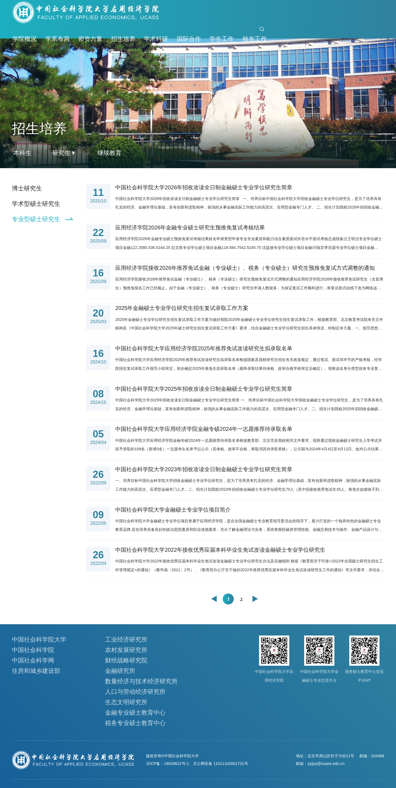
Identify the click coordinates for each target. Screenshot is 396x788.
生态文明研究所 (126, 702)
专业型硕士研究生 (36, 219)
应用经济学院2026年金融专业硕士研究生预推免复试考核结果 (190, 227)
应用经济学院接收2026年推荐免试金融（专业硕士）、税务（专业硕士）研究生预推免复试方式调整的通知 (245, 268)
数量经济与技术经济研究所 (141, 681)
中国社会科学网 (33, 660)
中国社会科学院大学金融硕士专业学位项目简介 (173, 510)
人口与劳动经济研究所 (135, 691)
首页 (244, 32)
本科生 (22, 152)
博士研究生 (27, 188)
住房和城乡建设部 (36, 670)
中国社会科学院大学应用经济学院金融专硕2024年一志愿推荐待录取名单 (203, 429)
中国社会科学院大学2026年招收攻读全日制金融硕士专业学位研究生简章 (203, 187)
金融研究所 (120, 670)
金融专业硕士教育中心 (135, 712)
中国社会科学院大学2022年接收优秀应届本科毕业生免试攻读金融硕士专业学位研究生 (220, 550)
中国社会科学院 (33, 650)
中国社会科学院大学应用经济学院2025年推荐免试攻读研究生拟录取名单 (203, 348)
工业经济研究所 (126, 639)
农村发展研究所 (126, 650)
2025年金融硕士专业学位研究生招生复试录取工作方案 (181, 308)
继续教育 (109, 152)
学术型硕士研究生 (36, 203)
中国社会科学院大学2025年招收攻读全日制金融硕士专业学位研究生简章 (203, 389)
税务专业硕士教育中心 (135, 723)
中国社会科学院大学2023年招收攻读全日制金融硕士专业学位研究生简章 (203, 469)
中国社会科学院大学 (39, 639)
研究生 (61, 152)
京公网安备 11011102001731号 (220, 763)
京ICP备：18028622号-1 (167, 763)
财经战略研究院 (126, 660)
